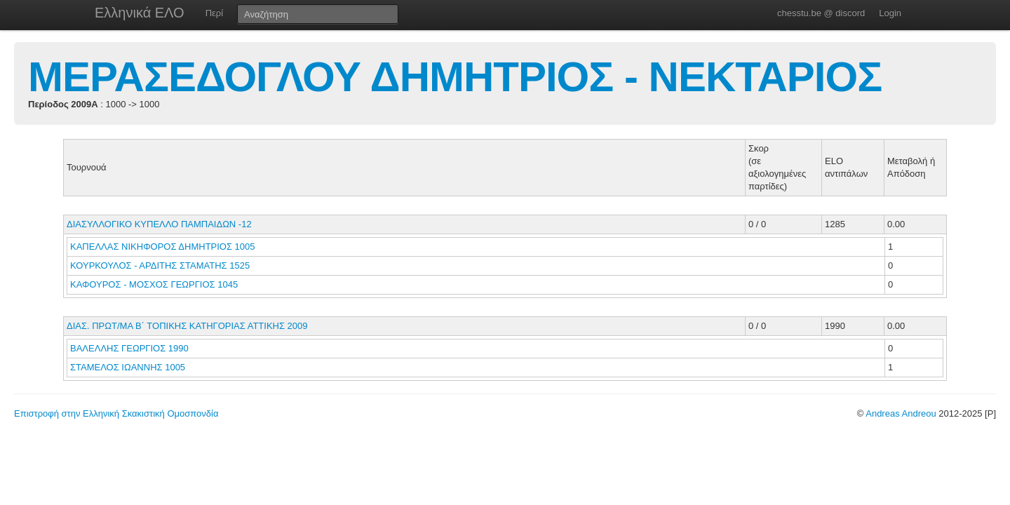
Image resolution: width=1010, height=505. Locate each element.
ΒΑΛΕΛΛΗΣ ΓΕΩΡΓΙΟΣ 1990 (129, 348)
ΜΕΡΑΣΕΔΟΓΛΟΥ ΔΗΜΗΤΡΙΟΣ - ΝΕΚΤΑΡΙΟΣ (455, 76)
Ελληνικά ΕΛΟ (139, 12)
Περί (214, 13)
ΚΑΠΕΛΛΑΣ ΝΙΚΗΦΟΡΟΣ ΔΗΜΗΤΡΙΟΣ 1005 (162, 246)
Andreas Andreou (901, 413)
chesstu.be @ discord (821, 13)
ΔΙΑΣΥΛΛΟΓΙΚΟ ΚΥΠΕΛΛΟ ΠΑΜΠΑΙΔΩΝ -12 (159, 224)
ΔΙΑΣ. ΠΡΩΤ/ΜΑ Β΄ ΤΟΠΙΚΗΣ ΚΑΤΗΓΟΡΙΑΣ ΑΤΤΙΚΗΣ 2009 (187, 326)
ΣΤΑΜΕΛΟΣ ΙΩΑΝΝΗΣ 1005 (127, 367)
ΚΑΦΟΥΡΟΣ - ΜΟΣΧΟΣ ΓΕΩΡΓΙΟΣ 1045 (154, 284)
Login (890, 13)
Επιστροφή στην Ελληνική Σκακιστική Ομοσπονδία (116, 413)
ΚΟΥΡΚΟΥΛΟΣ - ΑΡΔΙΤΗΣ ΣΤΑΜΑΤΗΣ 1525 (160, 265)
